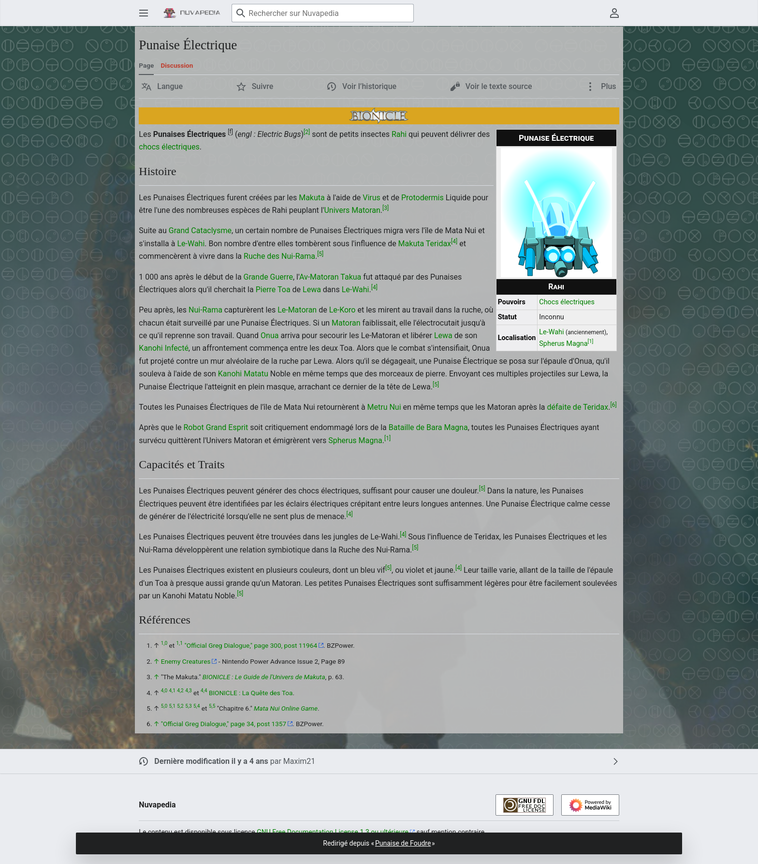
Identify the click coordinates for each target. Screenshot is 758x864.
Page (146, 65)
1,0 (164, 643)
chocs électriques (169, 146)
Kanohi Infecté (164, 348)
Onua (269, 335)
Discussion (176, 65)
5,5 (212, 706)
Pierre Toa (273, 289)
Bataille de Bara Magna (428, 427)
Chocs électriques (567, 302)
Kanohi (230, 373)
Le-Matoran (297, 309)
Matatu (256, 373)
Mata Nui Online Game (286, 708)
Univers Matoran (352, 210)
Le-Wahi (551, 332)
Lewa (312, 289)
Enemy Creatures (186, 661)
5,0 (164, 706)
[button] (162, 86)
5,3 (188, 706)
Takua (350, 277)
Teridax (438, 243)
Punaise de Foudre (403, 843)
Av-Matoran (319, 277)
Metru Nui (384, 407)
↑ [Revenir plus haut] (156, 661)
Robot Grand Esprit (215, 427)
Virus (371, 197)
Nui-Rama (205, 309)
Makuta (312, 197)
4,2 (180, 690)
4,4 (204, 690)
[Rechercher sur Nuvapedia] (322, 13)
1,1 (179, 643)
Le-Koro (342, 309)
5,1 (172, 706)
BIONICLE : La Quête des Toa (251, 693)
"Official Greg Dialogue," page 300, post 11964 (250, 645)
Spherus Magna (563, 344)
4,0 (164, 690)
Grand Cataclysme (200, 230)
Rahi (556, 286)
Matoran (346, 323)
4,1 (172, 690)
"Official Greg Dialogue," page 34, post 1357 (223, 724)
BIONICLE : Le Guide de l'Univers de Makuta (264, 677)
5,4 (196, 706)
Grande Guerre (268, 277)
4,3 (188, 690)
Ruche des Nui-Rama (279, 256)
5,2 (180, 706)
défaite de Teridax (578, 407)
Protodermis (422, 197)
